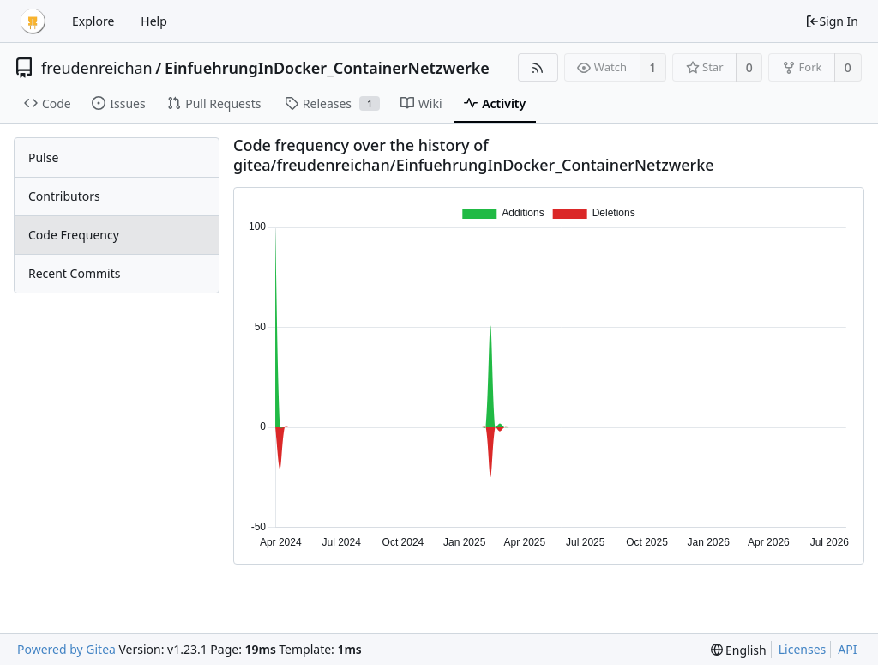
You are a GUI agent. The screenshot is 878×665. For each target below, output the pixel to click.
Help (154, 21)
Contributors (64, 196)
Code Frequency (73, 235)
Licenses (803, 649)
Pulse (43, 157)
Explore (93, 21)
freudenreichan (97, 67)
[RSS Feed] (538, 67)
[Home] (33, 21)
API (847, 649)
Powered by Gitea (66, 649)
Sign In (831, 21)
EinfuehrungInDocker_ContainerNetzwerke (327, 67)
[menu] (739, 650)
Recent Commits (74, 273)
